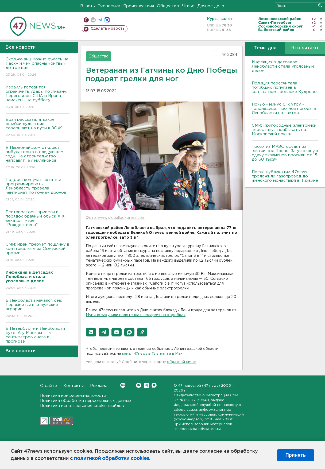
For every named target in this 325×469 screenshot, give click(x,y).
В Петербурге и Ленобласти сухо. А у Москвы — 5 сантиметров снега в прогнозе (37, 339)
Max (154, 385)
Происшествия (138, 6)
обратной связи (181, 362)
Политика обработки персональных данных (85, 400)
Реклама (98, 385)
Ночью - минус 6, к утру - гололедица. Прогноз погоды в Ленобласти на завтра (284, 109)
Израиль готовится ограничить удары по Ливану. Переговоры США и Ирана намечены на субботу (37, 97)
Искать (320, 5)
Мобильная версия (86, 19)
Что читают (305, 48)
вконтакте (93, 19)
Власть (87, 6)
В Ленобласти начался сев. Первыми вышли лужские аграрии (37, 308)
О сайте (48, 385)
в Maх (177, 353)
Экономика (109, 6)
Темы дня (265, 48)
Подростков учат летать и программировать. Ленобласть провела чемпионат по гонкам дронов (37, 190)
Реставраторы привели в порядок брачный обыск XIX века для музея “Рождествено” (37, 222)
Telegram (146, 385)
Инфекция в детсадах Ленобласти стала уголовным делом (283, 66)
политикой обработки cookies (111, 458)
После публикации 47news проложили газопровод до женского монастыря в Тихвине (285, 176)
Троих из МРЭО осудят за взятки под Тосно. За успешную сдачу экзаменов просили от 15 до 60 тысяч (285, 153)
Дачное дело (211, 6)
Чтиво (188, 6)
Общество (168, 6)
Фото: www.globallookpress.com (115, 217)
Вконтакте (122, 385)
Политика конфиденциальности (73, 395)
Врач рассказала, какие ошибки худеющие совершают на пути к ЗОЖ (37, 127)
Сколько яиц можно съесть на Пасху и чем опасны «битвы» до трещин (37, 67)
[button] (91, 332)
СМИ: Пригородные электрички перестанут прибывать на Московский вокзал (284, 130)
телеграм (100, 19)
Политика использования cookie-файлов (82, 406)
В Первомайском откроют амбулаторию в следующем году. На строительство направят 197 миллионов (37, 158)
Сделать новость (108, 28)
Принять (295, 455)
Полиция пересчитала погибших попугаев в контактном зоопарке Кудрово (284, 88)
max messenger (107, 19)
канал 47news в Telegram (145, 353)
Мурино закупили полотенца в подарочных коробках (135, 315)
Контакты (73, 385)
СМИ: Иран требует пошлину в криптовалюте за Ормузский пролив (37, 252)
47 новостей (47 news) (199, 385)
